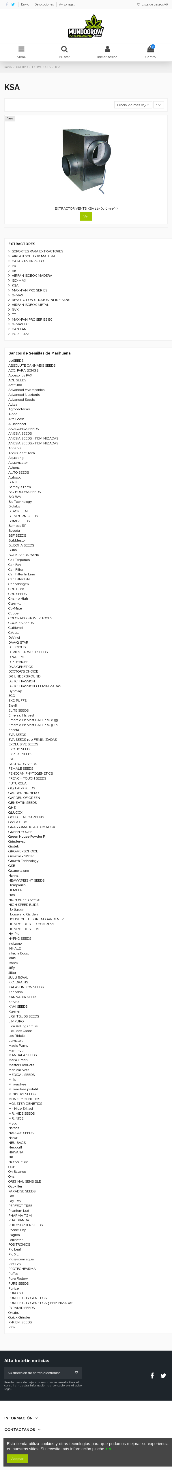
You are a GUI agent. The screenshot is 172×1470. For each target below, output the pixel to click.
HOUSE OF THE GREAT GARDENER (36, 919)
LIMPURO (16, 1021)
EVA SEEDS (17, 735)
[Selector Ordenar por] (133, 104)
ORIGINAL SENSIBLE (24, 1181)
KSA (15, 285)
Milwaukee (17, 1084)
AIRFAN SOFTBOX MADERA (33, 256)
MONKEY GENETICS (24, 1099)
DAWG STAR (18, 642)
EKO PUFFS (17, 701)
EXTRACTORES (21, 244)
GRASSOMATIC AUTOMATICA (31, 827)
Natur (12, 1138)
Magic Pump (18, 1046)
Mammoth (16, 1050)
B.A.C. (13, 482)
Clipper (14, 613)
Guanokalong (18, 871)
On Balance (17, 1172)
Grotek (13, 846)
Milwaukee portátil (23, 1089)
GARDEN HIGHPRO (23, 793)
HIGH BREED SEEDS (24, 900)
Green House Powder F (26, 836)
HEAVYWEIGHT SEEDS (26, 880)
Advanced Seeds (21, 400)
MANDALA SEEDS (22, 1055)
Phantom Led (18, 1211)
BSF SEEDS (17, 535)
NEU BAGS (17, 1143)
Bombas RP (17, 526)
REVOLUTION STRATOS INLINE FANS (41, 300)
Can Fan (14, 565)
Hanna (13, 875)
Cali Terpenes (19, 560)
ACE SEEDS (17, 380)
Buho (12, 550)
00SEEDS (15, 361)
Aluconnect (17, 424)
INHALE (14, 948)
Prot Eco (14, 1264)
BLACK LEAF (18, 511)
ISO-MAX (19, 280)
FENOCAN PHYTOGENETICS (30, 773)
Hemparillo (16, 885)
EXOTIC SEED (18, 749)
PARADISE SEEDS (21, 1191)
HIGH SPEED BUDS (23, 905)
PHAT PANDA (18, 1220)
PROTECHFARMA (22, 1269)
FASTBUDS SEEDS (22, 764)
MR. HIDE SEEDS (21, 1113)
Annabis (14, 448)
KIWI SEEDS (17, 1006)
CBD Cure (16, 589)
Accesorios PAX (20, 375)
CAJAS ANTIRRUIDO (28, 261)
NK (10, 1157)
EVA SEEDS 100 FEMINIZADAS (32, 740)
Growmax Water (21, 856)
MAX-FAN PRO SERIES (29, 290)
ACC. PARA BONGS (23, 370)
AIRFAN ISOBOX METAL (30, 305)
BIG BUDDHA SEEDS (24, 492)
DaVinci (14, 638)
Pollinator (15, 1240)
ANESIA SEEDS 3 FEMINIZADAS (33, 438)
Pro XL (13, 1254)
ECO (11, 696)
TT (14, 315)
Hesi (12, 895)
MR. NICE (15, 1118)
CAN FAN (19, 329)
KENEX (14, 1002)
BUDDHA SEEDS (21, 545)
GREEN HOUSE (20, 832)
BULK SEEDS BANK (23, 555)
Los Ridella (16, 1036)
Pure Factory (18, 1279)
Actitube (15, 385)
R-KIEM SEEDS (20, 1322)
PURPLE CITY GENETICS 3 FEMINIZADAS (40, 1303)
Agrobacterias (19, 409)
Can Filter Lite (19, 579)
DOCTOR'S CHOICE (23, 671)
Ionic (12, 958)
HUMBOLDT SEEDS (23, 929)
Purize (13, 1288)
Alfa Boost (16, 419)
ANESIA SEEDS (20, 433)
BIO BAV (14, 497)
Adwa (12, 404)
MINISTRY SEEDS (21, 1094)
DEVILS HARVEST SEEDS (28, 652)
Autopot (14, 477)
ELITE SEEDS (18, 710)
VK (14, 271)
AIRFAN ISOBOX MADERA (32, 276)
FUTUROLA (17, 783)
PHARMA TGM (20, 1216)
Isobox (13, 963)
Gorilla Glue (17, 822)
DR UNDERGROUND (24, 676)
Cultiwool (15, 628)
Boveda (14, 531)
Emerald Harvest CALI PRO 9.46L (33, 725)
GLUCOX (15, 812)
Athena (14, 468)
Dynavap (15, 691)
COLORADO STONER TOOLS (30, 618)
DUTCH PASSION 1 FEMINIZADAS (34, 686)
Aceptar (17, 1459)
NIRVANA (15, 1152)
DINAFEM (16, 657)
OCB (11, 1167)
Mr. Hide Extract (20, 1109)
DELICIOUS (17, 647)
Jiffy (11, 968)
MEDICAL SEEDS (21, 1075)
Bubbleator (17, 540)
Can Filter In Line (21, 574)
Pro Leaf (14, 1249)
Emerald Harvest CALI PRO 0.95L (34, 720)
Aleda (12, 414)
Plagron (14, 1235)
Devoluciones (45, 4)
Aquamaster (18, 463)
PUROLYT (15, 1293)
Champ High (18, 599)
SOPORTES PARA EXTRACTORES (37, 251)
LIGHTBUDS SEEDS (23, 1016)
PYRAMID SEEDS (21, 1308)
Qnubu (13, 1313)
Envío (25, 4)
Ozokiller (15, 1186)
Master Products (21, 1065)
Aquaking (16, 458)
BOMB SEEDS (19, 521)
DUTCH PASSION (21, 681)
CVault (13, 633)
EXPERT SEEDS (20, 754)
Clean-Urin (16, 603)
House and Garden (23, 914)
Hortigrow (16, 909)
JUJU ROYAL (18, 978)
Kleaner (14, 1011)
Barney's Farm (19, 487)
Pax (11, 1196)
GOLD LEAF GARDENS (26, 817)
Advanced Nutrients (24, 395)
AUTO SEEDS (18, 472)
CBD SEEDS (17, 594)
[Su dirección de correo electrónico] (37, 1373)
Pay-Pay (14, 1201)
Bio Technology (20, 502)
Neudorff (15, 1147)
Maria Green (18, 1060)
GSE (11, 866)
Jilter (12, 973)
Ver (86, 216)
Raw (11, 1327)
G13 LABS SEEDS (21, 788)
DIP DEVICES (18, 662)
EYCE (12, 759)
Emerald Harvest (21, 715)
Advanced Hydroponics (26, 390)
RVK (15, 310)
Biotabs (14, 506)
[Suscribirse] (76, 1373)
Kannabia (15, 992)
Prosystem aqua (21, 1259)
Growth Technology (23, 861)
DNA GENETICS (20, 667)
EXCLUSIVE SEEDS (23, 744)
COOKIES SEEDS (21, 623)
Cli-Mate (15, 608)
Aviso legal (66, 4)
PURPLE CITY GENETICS (27, 1298)
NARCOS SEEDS (20, 1133)
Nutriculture (18, 1162)
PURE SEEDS (18, 1283)
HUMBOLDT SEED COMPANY (31, 924)
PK (14, 266)
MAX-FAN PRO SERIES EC (32, 319)
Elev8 (12, 705)
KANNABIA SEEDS (22, 997)
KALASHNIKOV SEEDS (26, 987)
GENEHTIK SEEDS (22, 803)
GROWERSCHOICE (23, 851)
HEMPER (15, 890)
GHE (12, 808)
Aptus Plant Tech (21, 453)
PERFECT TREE (20, 1206)
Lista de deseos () (152, 4)
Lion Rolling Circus (23, 1026)
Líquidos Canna (20, 1031)
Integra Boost (18, 953)
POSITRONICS (19, 1244)
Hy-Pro (13, 934)
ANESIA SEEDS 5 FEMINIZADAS (33, 443)
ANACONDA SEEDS (23, 429)
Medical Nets (18, 1070)
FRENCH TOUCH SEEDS (27, 778)
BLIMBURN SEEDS (23, 516)
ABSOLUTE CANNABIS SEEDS (31, 365)
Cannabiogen (18, 584)
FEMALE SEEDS (20, 769)
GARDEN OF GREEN (24, 798)
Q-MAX (17, 295)
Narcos (13, 1128)
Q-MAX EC (20, 324)
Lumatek (15, 1041)
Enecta (13, 730)
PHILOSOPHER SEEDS (25, 1225)
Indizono (15, 943)
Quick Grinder (19, 1317)
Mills (12, 1079)
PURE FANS (21, 334)
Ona (11, 1176)
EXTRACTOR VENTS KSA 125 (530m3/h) (86, 208)
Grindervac (16, 841)
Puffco (13, 1274)
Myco (12, 1123)
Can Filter (15, 570)
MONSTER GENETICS (25, 1104)
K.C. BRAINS (18, 982)
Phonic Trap (17, 1230)
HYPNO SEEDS (19, 939)
